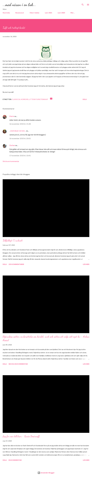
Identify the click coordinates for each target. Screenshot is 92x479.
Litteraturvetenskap (38, 99)
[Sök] (82, 4)
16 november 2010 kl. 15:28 (20, 124)
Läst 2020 (61, 13)
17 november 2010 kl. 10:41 (20, 155)
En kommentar (15, 460)
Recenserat (19, 13)
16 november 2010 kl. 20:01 (20, 138)
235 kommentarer (16, 264)
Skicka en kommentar (11, 161)
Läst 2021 (48, 13)
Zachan (12, 145)
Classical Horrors (20, 99)
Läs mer (86, 264)
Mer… (73, 13)
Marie (11, 116)
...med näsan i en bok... (19, 4)
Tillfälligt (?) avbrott (13, 240)
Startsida (6, 13)
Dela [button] (85, 99)
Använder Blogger (46, 473)
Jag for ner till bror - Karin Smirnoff (21, 436)
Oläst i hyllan (34, 13)
